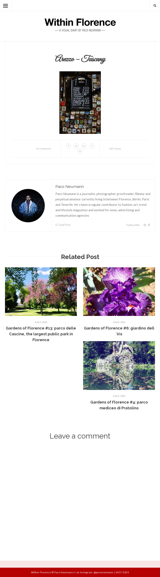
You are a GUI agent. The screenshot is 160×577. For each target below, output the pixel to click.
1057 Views (115, 148)
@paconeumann (103, 572)
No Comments (43, 148)
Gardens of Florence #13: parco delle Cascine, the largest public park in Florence (41, 334)
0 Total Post (62, 224)
